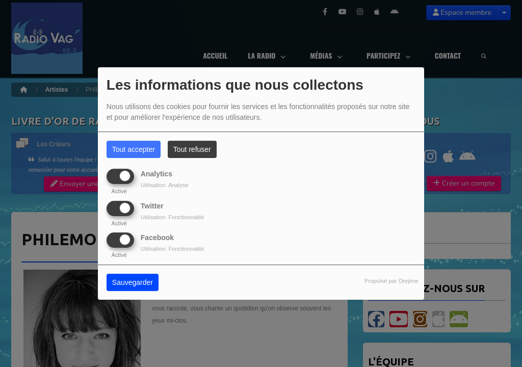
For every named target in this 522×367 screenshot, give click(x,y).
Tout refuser (192, 149)
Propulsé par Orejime (391, 281)
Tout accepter (133, 149)
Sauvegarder (132, 282)
